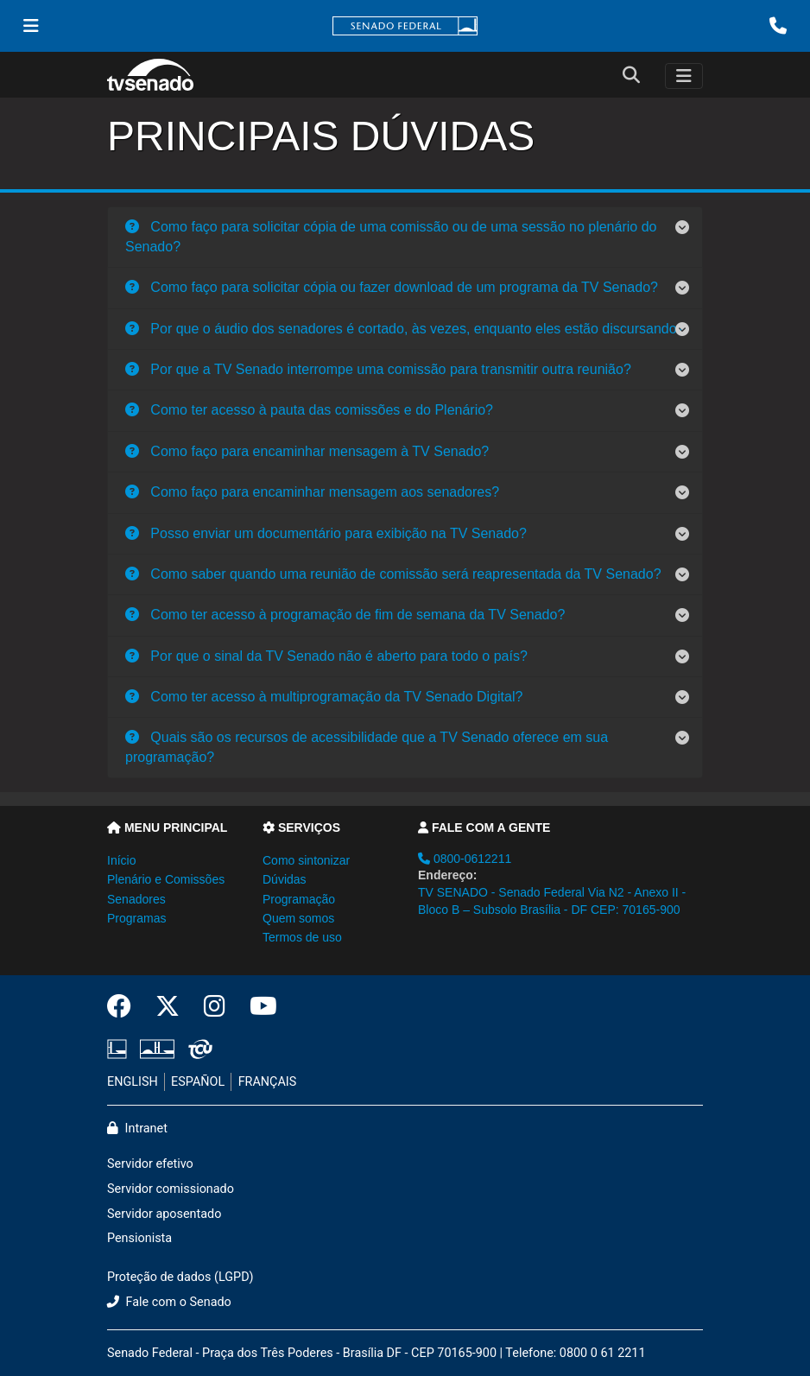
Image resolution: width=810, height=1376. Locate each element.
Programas (136, 918)
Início (121, 860)
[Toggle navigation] (684, 76)
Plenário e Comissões (166, 879)
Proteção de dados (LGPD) (180, 1277)
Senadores (136, 899)
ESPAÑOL (198, 1082)
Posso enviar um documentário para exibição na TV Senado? (326, 533)
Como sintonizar (306, 860)
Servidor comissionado (170, 1189)
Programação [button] (299, 899)
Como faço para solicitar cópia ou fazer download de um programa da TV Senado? (391, 287)
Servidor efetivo (150, 1164)
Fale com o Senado (169, 1302)
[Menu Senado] (31, 26)
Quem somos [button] (298, 918)
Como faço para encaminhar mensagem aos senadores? (312, 492)
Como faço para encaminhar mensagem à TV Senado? (307, 451)
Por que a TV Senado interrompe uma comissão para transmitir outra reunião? (378, 369)
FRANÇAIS (267, 1082)
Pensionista (139, 1238)
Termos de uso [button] (302, 937)
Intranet (137, 1128)
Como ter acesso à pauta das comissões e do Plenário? (309, 410)
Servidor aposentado (164, 1214)
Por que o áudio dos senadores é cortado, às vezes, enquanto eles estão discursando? (405, 328)
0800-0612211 (464, 859)
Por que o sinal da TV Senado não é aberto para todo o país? (326, 656)
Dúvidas (285, 879)
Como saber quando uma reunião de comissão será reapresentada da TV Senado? (393, 574)
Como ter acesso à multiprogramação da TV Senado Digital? (323, 696)
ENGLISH (132, 1082)
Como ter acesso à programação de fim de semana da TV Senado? (345, 614)
